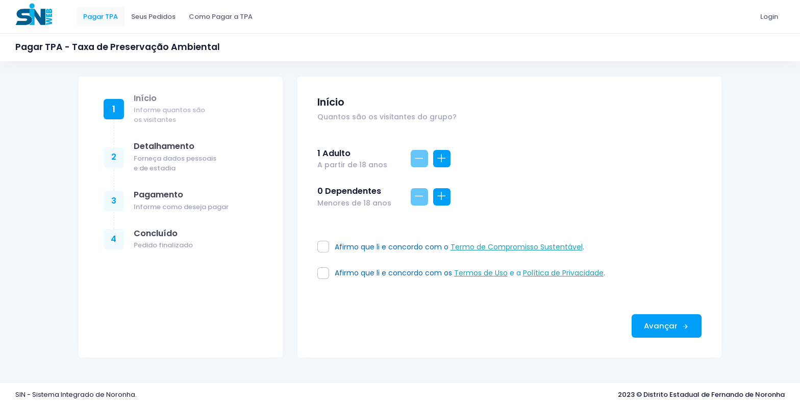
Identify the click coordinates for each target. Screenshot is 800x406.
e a (488, 273)
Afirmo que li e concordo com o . (458, 247)
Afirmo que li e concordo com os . (469, 273)
